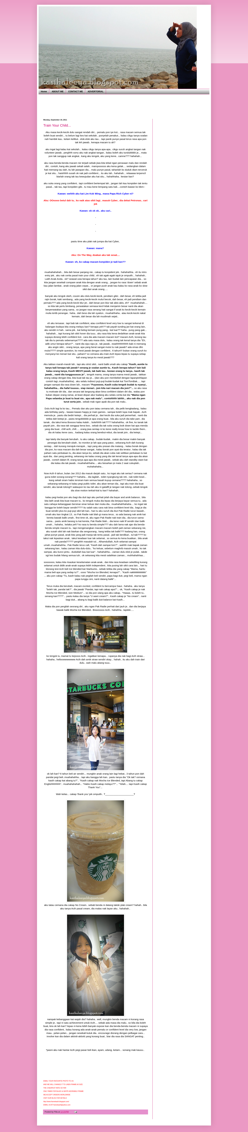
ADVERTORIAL (96, 91)
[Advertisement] (100, 106)
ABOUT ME (58, 91)
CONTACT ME (75, 91)
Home (44, 91)
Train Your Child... (57, 125)
